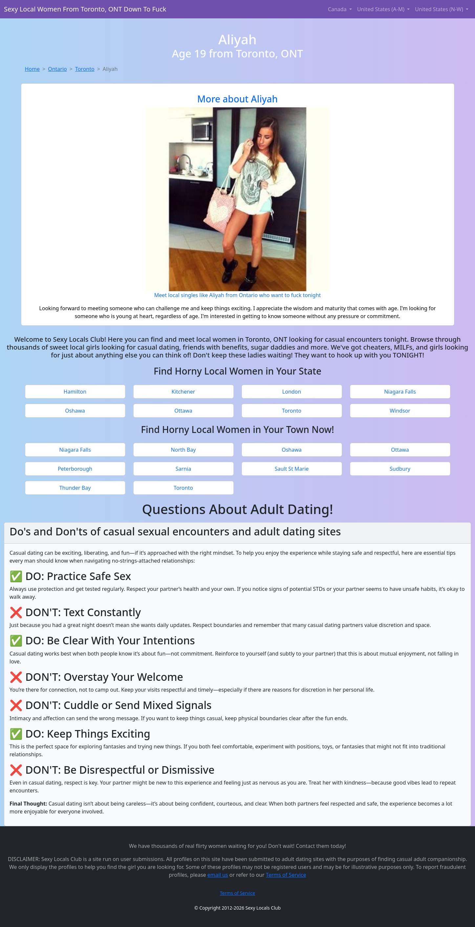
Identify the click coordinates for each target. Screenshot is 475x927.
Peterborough (75, 468)
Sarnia (183, 468)
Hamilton (75, 391)
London (291, 391)
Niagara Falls (400, 391)
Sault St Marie (292, 468)
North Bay (183, 449)
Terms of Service (286, 874)
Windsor (400, 410)
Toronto (85, 69)
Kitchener (183, 391)
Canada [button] (338, 9)
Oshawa (75, 410)
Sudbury (400, 468)
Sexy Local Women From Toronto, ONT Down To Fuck (85, 9)
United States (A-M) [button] (381, 9)
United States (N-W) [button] (439, 9)
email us (217, 874)
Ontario (57, 69)
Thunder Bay (75, 487)
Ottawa (183, 410)
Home (32, 69)
